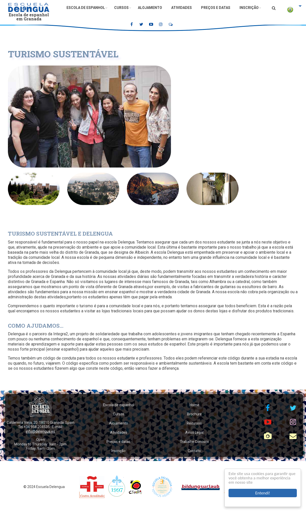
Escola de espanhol (85, 8)
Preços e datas (215, 8)
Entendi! (262, 493)
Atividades (181, 8)
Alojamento (150, 8)
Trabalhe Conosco (194, 442)
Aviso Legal (194, 432)
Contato (194, 451)
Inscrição (249, 8)
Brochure (194, 414)
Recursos (194, 423)
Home (194, 405)
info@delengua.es (40, 431)
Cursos (121, 8)
